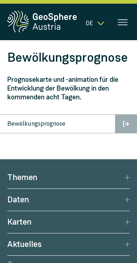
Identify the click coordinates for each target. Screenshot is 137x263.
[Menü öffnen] (122, 23)
